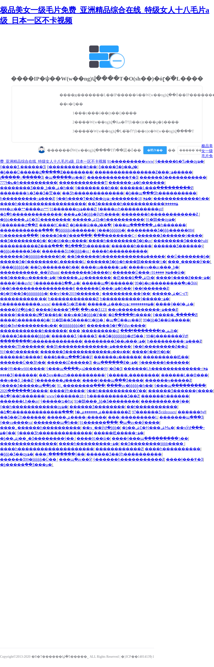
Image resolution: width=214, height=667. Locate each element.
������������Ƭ (83, 183)
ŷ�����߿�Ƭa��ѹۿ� (179, 161)
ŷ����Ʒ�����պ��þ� (27, 386)
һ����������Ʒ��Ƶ (113, 396)
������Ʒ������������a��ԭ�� (85, 352)
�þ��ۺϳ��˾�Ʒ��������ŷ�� (37, 438)
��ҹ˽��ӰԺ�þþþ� (101, 428)
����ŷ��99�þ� (151, 352)
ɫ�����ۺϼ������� (84, 278)
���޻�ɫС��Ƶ (53, 225)
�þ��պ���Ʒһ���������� (160, 193)
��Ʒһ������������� (93, 193)
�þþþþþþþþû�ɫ (72, 325)
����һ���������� (119, 251)
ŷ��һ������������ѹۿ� (34, 407)
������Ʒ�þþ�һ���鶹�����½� (126, 262)
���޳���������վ (100, 331)
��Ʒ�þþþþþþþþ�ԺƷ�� (121, 336)
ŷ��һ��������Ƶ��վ (160, 346)
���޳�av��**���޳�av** (24, 209)
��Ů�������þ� (188, 256)
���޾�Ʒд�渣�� (68, 304)
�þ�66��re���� (67, 241)
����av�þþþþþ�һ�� (129, 386)
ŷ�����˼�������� (133, 375)
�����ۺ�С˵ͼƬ (170, 294)
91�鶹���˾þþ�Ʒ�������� (106, 401)
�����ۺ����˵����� (76, 417)
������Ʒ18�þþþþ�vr (66, 251)
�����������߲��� (26, 230)
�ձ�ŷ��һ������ (22, 396)
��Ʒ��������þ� (23, 241)
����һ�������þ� (25, 320)
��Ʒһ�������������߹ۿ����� (88, 346)
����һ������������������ (43, 204)
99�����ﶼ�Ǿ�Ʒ (100, 369)
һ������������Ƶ (73, 299)
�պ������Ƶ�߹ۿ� (115, 362)
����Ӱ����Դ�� (57, 310)
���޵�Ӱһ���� (67, 391)
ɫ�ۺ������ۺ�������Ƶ (102, 412)
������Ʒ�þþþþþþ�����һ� (32, 256)
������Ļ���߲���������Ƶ (156, 188)
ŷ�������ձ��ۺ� (56, 283)
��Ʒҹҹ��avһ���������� (72, 375)
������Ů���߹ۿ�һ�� (103, 288)
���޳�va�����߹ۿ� (104, 267)
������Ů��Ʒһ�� (22, 362)
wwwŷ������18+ (65, 396)
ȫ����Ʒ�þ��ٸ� (117, 167)
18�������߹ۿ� (129, 199)
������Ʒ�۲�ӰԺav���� (116, 325)
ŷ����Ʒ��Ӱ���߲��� (66, 235)
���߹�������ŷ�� (60, 454)
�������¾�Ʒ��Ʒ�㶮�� (30, 193)
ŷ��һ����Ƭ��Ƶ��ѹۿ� (102, 199)
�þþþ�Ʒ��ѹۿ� (16, 454)
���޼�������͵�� (23, 299)
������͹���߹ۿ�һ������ (136, 183)
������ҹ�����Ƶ (168, 380)
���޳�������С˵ (114, 235)
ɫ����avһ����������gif (130, 209)
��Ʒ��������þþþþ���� (152, 444)
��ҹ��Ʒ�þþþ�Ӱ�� (85, 315)
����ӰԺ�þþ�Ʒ (17, 310)
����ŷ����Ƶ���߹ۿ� (183, 278)
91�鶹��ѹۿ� (160, 219)
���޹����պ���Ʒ (181, 417)
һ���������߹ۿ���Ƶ (27, 199)
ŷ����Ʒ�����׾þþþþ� (25, 336)
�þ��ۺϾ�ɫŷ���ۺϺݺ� (148, 428)
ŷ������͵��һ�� (96, 188)
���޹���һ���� (131, 246)
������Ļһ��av (19, 401)
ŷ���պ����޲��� (62, 369)
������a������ (117, 357)
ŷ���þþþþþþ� (111, 230)
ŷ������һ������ (164, 362)
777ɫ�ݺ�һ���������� (28, 183)
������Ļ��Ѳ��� (184, 375)
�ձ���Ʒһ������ (87, 246)
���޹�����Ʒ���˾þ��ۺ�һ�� (36, 188)
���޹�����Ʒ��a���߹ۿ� (114, 341)
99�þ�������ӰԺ (167, 336)
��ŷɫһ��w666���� (22, 369)
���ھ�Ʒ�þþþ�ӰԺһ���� (91, 214)
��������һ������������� (41, 341)
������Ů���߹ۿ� (141, 272)
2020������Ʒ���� (24, 391)
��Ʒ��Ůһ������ (22, 417)
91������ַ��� (19, 235)
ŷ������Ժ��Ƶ (18, 225)
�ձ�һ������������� (31, 214)
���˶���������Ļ (133, 417)
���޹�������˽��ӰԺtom (29, 272)
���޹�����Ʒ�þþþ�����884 (160, 230)
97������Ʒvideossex (154, 412)
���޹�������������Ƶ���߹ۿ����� (143, 172)
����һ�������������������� (47, 449)
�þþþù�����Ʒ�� (20, 251)
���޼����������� (74, 331)
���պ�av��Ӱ (75, 459)
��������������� (28, 444)
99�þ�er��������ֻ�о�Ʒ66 (166, 283)
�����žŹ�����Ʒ (69, 362)
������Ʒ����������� (173, 177)
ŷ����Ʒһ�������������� (54, 433)
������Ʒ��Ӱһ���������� (124, 454)
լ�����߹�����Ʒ (21, 177)
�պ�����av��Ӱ (65, 177)
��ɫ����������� (151, 407)
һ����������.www (25, 304)
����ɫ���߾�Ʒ (184, 459)
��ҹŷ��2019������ (74, 294)
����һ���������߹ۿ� (89, 444)
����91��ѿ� (93, 438)
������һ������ (165, 396)
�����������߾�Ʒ (112, 177)
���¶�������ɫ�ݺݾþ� (148, 331)
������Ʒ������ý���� (169, 235)
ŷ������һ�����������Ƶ (128, 459)
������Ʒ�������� (97, 407)
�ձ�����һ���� (129, 315)
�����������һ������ (33, 331)
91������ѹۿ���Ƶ (72, 209)
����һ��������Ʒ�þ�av (120, 241)
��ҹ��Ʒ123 (93, 310)
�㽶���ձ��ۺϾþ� (133, 278)
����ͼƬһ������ (22, 346)
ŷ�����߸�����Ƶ (175, 315)
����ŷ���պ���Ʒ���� (112, 380)
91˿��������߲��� (81, 386)
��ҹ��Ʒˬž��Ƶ (16, 380)
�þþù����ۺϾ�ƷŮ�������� (35, 219)
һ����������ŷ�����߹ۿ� (134, 299)
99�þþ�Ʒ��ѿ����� (166, 320)
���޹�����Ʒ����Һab (180, 241)
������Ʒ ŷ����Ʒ (74, 336)
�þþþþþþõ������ (75, 230)
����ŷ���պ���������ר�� (150, 438)
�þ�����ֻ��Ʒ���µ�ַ (26, 465)
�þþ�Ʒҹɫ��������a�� (28, 325)
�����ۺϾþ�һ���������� (108, 219)
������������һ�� (181, 199)
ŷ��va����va (16, 422)
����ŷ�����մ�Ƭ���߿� (31, 315)
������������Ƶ (119, 449)
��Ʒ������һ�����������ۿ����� (133, 204)
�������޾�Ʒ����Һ (85, 272)
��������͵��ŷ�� (126, 294)
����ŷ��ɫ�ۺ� (175, 304)
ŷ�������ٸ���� (57, 380)
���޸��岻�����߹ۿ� (119, 433)
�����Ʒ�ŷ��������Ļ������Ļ (42, 262)
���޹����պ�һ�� (56, 422)
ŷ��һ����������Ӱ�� (116, 391)
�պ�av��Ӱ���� (139, 422)
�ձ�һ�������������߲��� (36, 412)
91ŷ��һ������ (19, 352)
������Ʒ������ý (178, 246)
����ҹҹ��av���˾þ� (154, 267)
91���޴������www (130, 161)
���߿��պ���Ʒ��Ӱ (68, 357)
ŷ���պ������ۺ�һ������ (149, 225)
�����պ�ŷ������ (107, 283)
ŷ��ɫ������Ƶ (151, 288)
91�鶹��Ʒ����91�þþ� (78, 320)
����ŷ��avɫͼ (16, 283)
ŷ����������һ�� (72, 167)
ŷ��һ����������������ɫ (37, 288)
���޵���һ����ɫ (21, 357)
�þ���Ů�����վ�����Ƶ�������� (46, 172)
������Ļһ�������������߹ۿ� (166, 369)
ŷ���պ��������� (180, 386)
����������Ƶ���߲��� (31, 246)
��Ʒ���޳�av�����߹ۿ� (28, 278)
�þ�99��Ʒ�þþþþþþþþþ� (24, 294)
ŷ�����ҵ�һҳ (56, 401)
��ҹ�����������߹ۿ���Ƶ (143, 310)
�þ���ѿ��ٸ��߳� (90, 225)
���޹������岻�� (166, 357)
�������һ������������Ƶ (160, 214)
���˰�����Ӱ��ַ (189, 262)
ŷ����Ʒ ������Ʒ (22, 167)
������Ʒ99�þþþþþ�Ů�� (28, 459)
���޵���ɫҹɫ (192, 412)
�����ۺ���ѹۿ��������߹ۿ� (121, 304)
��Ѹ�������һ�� (54, 267)
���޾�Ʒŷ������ (18, 375)
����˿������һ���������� (40, 428)
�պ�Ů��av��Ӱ (123, 320)
